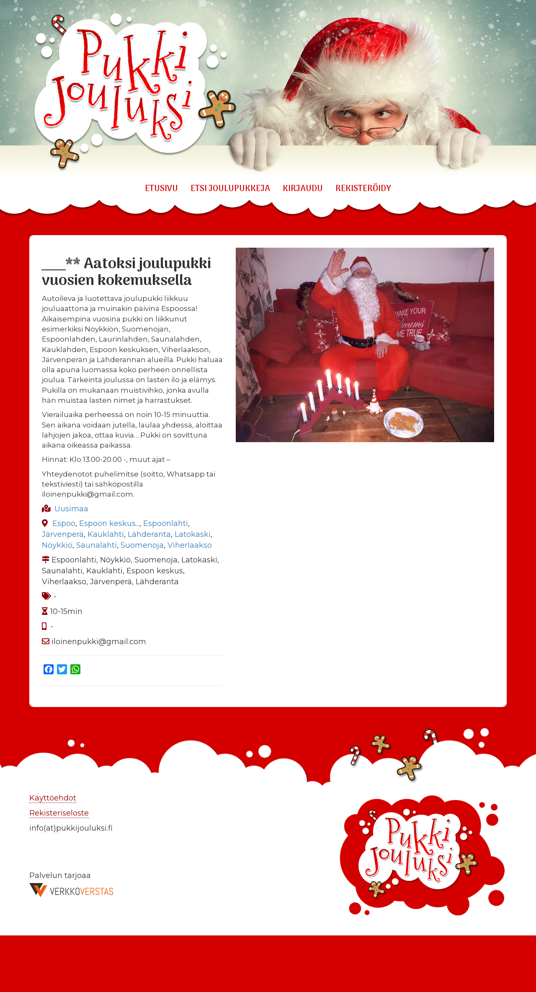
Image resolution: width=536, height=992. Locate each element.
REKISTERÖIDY (363, 189)
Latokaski (193, 534)
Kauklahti (106, 534)
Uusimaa (71, 508)
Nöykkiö (57, 545)
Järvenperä (63, 534)
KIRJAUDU (303, 189)
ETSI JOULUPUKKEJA (230, 189)
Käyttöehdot (52, 798)
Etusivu (161, 189)
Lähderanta (149, 534)
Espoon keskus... (109, 523)
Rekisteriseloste (59, 813)
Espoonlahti (165, 523)
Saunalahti (96, 545)
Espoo (63, 523)
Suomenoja (142, 545)
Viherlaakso (190, 545)
